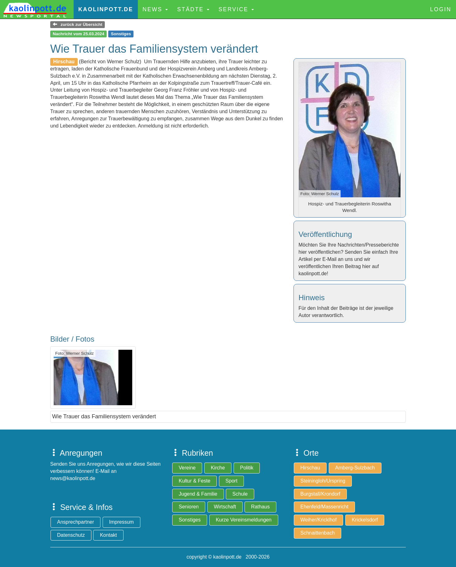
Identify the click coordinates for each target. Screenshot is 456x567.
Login (440, 9)
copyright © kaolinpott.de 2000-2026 (228, 557)
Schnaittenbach (317, 533)
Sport (231, 480)
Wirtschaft (225, 506)
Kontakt (108, 535)
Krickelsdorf (365, 519)
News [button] (155, 9)
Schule (240, 494)
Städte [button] (193, 9)
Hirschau (310, 467)
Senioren (189, 506)
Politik (247, 467)
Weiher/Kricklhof (318, 519)
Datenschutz (71, 535)
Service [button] (236, 9)
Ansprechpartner (75, 522)
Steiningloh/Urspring (322, 480)
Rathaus (260, 506)
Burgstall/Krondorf (320, 494)
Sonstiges (190, 519)
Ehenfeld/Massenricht (324, 506)
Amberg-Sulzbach (355, 467)
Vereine (187, 467)
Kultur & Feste (194, 480)
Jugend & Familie (198, 494)
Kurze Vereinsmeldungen (244, 519)
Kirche (218, 467)
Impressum (121, 522)
